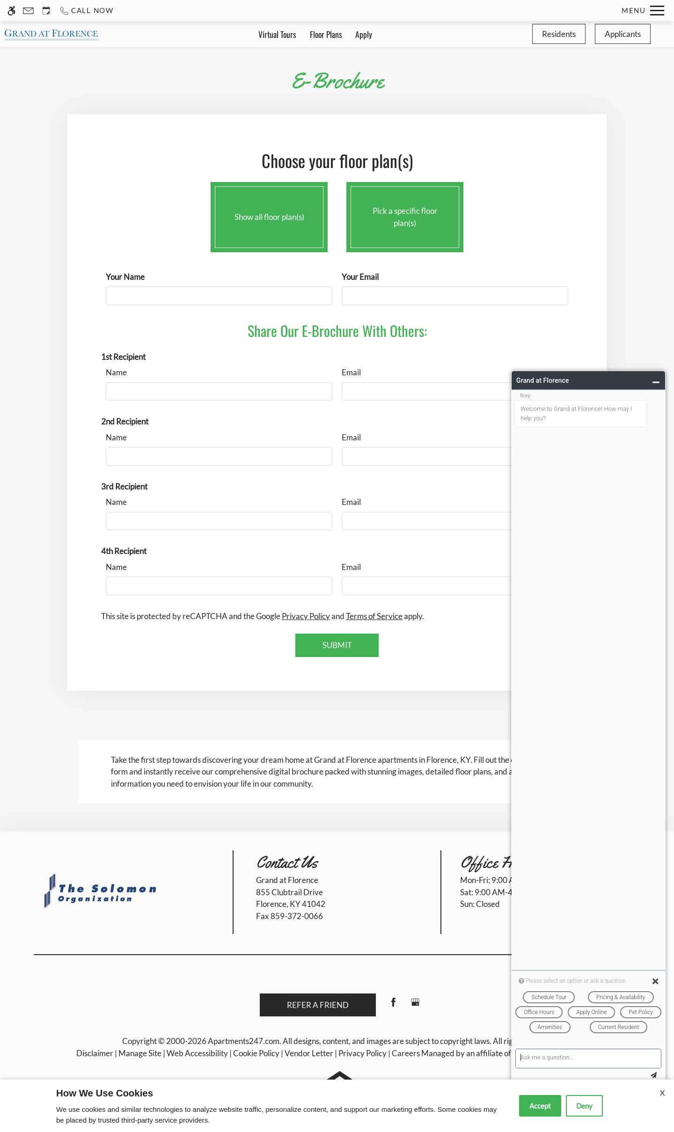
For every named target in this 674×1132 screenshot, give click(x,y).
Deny (584, 1106)
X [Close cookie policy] (662, 1092)
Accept (540, 1106)
